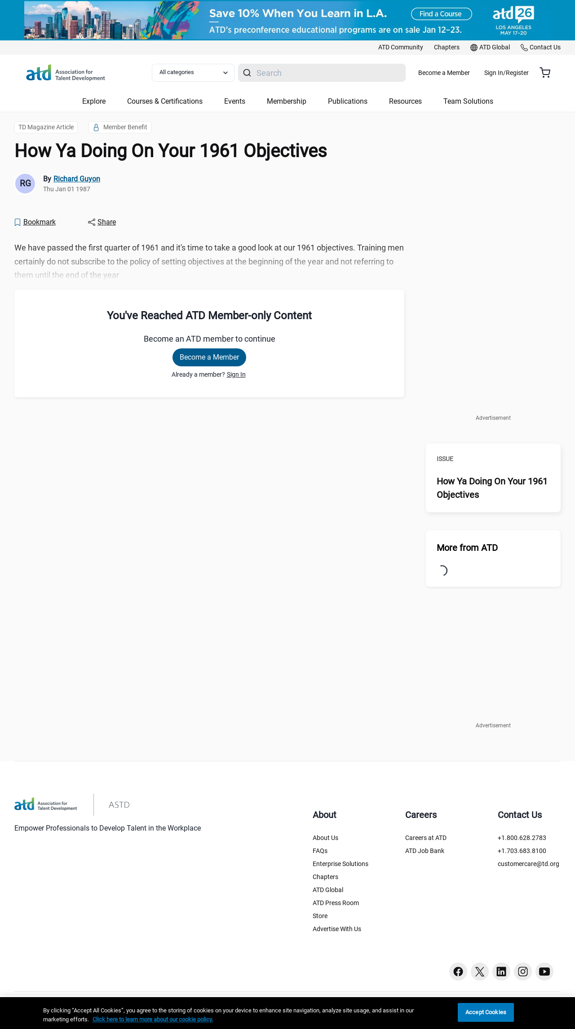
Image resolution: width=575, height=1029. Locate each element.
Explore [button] (94, 101)
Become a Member (470, 72)
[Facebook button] (458, 972)
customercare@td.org (528, 863)
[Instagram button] (523, 972)
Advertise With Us (337, 928)
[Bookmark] (34, 222)
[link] (400, 47)
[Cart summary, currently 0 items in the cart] (548, 73)
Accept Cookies (485, 1012)
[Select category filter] (199, 73)
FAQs (320, 850)
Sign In (236, 374)
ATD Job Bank (424, 850)
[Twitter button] (480, 972)
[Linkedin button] (501, 972)
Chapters (325, 876)
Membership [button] (286, 101)
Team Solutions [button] (468, 101)
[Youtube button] (544, 972)
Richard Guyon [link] (76, 179)
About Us (325, 837)
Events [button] (234, 101)
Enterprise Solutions (340, 863)
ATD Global (328, 889)
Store (320, 915)
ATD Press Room (336, 902)
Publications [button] (347, 101)
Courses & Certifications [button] (165, 101)
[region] (287, 1013)
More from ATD (467, 547)
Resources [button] (405, 101)
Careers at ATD (426, 837)
